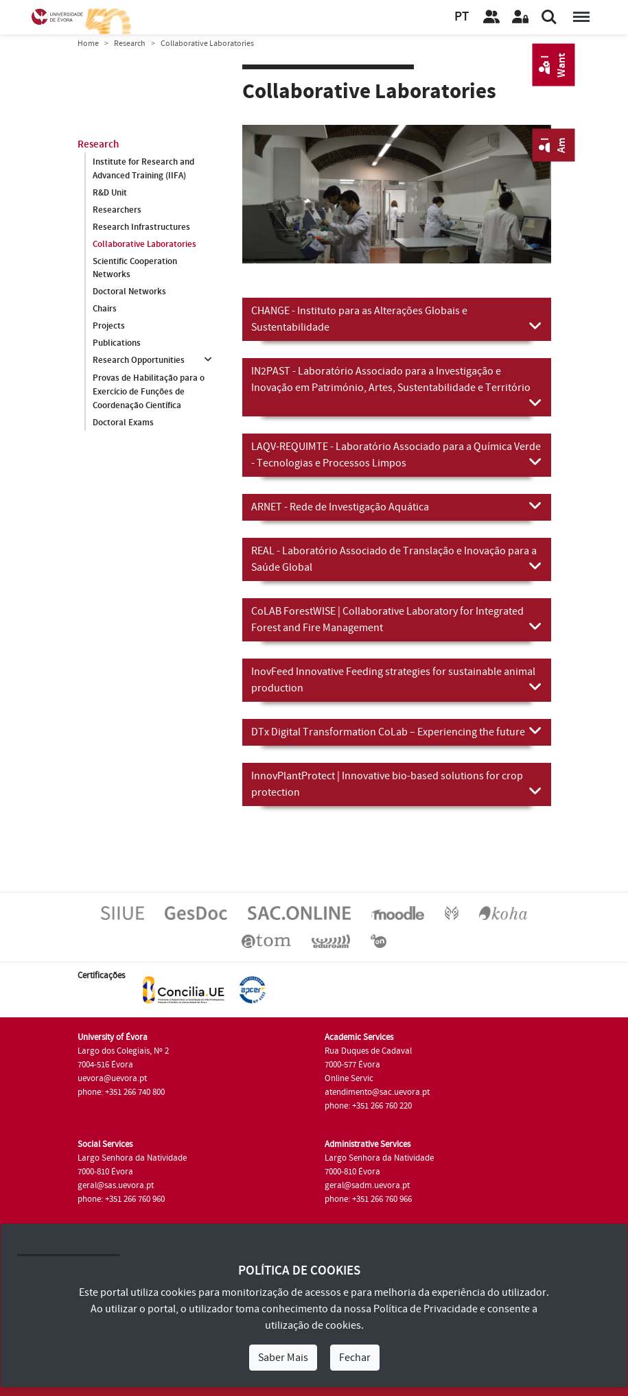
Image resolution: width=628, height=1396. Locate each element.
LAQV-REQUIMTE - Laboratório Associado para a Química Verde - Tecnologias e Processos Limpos (396, 455)
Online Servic (349, 1078)
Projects (109, 326)
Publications (117, 344)
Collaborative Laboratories (144, 244)
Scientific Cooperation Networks (135, 268)
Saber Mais (283, 1357)
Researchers (117, 210)
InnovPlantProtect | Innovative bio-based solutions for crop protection (396, 784)
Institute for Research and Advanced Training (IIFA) (143, 169)
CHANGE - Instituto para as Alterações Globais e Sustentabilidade (396, 319)
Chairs (105, 309)
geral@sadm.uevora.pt (367, 1185)
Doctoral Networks (129, 292)
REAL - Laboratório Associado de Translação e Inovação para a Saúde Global (396, 559)
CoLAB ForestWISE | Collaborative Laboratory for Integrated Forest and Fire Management (396, 619)
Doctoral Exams (123, 422)
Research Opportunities (139, 361)
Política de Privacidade (425, 1309)
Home (88, 43)
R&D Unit (110, 193)
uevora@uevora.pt (112, 1078)
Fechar (355, 1357)
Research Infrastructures (141, 227)
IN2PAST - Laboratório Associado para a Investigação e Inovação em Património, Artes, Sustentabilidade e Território (396, 387)
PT (461, 16)
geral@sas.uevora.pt (116, 1185)
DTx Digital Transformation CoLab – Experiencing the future (396, 731)
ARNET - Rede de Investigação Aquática (396, 506)
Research (130, 43)
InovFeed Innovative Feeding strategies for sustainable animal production (396, 680)
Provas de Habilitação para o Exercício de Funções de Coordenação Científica (149, 392)
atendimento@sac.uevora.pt (377, 1092)
